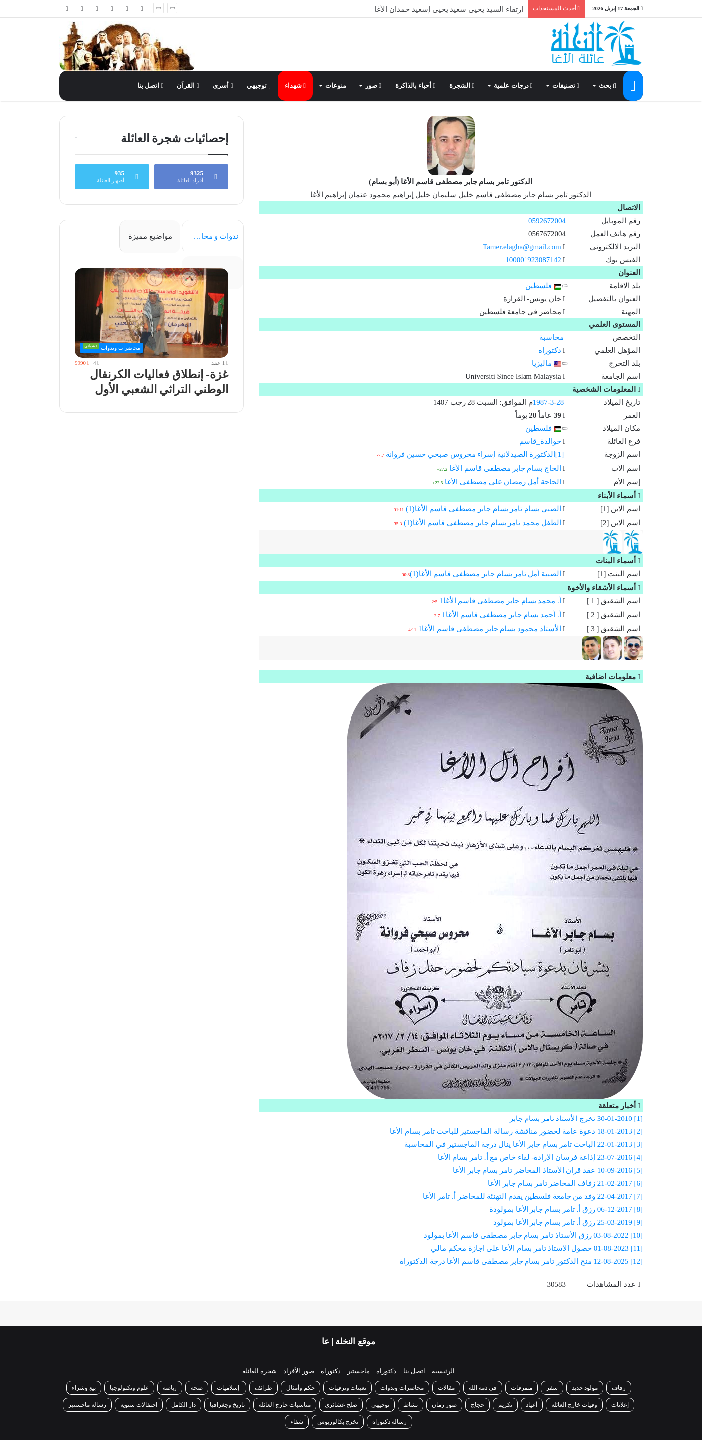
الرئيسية (443, 1371)
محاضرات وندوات (402, 1387)
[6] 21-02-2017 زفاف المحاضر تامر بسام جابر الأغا (565, 1183)
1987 (540, 402)
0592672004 (547, 221)
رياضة (170, 1387)
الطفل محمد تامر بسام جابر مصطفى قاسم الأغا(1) (482, 523)
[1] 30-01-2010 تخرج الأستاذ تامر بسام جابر (576, 1118)
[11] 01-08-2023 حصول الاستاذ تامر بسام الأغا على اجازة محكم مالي (537, 1248)
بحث (607, 85)
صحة (197, 1387)
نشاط (410, 1404)
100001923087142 (533, 260)
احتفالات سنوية (138, 1404)
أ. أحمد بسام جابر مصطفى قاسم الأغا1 (501, 615)
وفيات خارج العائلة (574, 1404)
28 (560, 402)
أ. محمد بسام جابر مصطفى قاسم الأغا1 (500, 601)
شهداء (295, 85)
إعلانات (620, 1404)
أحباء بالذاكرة (415, 85)
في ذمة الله (483, 1387)
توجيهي (259, 85)
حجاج (477, 1404)
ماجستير (358, 1371)
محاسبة (551, 337)
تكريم (505, 1404)
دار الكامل (183, 1404)
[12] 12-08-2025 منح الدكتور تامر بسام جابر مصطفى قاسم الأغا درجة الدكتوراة (521, 1261)
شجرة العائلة (259, 1371)
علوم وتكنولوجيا (129, 1387)
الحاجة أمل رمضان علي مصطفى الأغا (503, 482)
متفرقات (521, 1387)
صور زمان (444, 1404)
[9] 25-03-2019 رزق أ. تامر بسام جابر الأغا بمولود (568, 1222)
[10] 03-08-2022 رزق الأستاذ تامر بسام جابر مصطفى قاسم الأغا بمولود (533, 1235)
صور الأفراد (298, 1371)
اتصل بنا (150, 85)
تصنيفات (565, 85)
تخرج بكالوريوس (337, 1421)
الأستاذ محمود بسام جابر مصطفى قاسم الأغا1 (489, 629)
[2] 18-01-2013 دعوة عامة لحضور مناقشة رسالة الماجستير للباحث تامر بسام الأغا (516, 1131)
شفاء (296, 1421)
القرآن (188, 85)
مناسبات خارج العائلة (285, 1404)
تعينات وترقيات (347, 1387)
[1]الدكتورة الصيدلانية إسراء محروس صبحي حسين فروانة (475, 454)
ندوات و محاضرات (210, 236)
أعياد (531, 1404)
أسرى (223, 85)
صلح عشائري (341, 1404)
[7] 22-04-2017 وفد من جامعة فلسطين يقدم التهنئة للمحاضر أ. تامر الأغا (533, 1196)
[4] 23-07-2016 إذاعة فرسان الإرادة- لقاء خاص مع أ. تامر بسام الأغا (540, 1157)
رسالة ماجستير (87, 1404)
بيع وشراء (84, 1387)
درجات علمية (513, 85)
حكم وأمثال (300, 1387)
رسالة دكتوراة (389, 1421)
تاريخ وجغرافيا (227, 1404)
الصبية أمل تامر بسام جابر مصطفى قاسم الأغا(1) (485, 574)
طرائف (263, 1387)
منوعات (335, 85)
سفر (552, 1387)
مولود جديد (585, 1387)
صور (373, 85)
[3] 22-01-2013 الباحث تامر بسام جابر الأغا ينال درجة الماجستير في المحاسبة (523, 1144)
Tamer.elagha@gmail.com (522, 247)
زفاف (619, 1387)
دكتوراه (549, 350)
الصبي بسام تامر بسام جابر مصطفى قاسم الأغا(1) (483, 509)
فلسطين (543, 286)
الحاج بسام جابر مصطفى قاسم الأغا (505, 468)
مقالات (446, 1387)
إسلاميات (229, 1387)
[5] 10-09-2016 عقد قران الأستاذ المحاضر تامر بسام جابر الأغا (548, 1170)
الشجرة (461, 85)
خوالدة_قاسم (540, 441)
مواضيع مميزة (150, 236)
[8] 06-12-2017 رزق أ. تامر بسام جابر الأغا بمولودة (566, 1209)
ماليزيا (546, 363)
